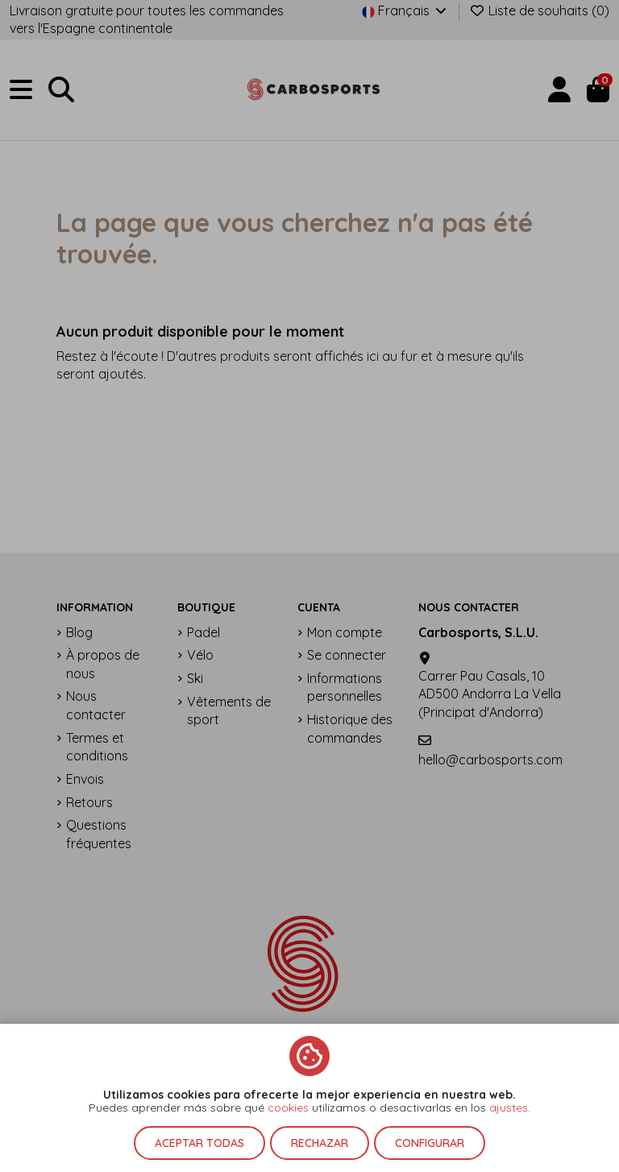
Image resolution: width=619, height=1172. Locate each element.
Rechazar (319, 1143)
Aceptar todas (199, 1143)
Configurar (429, 1143)
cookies (288, 1107)
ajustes (508, 1107)
